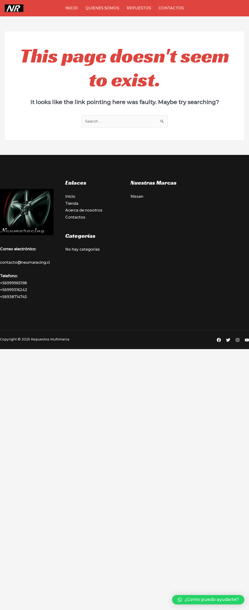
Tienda (71, 203)
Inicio (71, 8)
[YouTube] (247, 340)
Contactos (171, 8)
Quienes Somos (102, 8)
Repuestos (139, 8)
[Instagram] (237, 340)
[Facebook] (219, 340)
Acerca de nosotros (83, 210)
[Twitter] (228, 340)
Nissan (136, 196)
